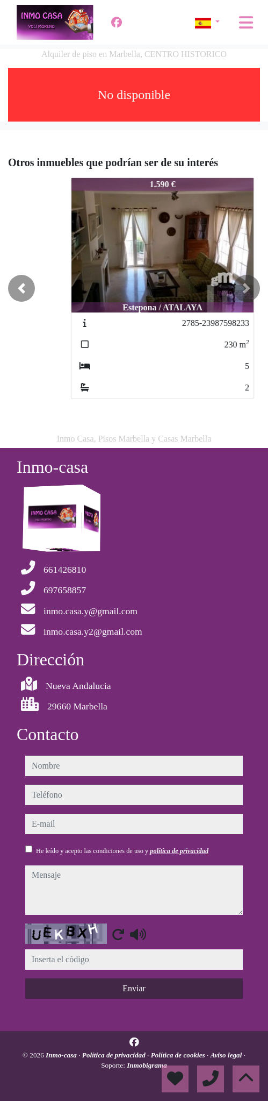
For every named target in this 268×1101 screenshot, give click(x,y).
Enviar (134, 988)
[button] (21, 288)
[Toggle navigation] (246, 22)
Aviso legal (227, 1055)
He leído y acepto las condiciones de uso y (122, 851)
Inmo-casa (62, 1055)
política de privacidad (179, 851)
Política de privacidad (114, 1055)
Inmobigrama (147, 1065)
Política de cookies (179, 1055)
